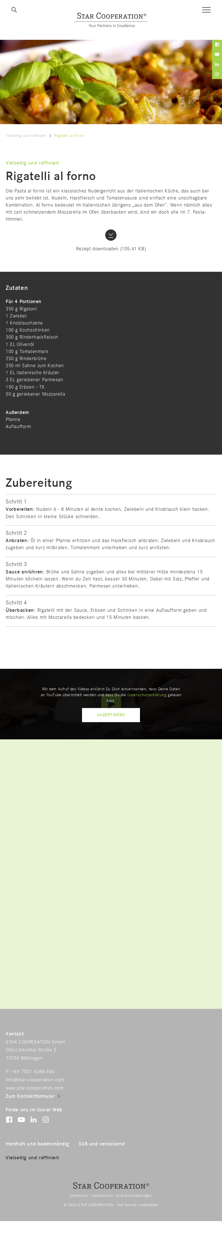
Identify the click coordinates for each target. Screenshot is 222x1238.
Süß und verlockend (102, 1144)
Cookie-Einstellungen (134, 1196)
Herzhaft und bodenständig (37, 1144)
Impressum (79, 1196)
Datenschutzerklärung (146, 695)
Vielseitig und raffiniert (26, 135)
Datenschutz (102, 1196)
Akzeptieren (111, 715)
